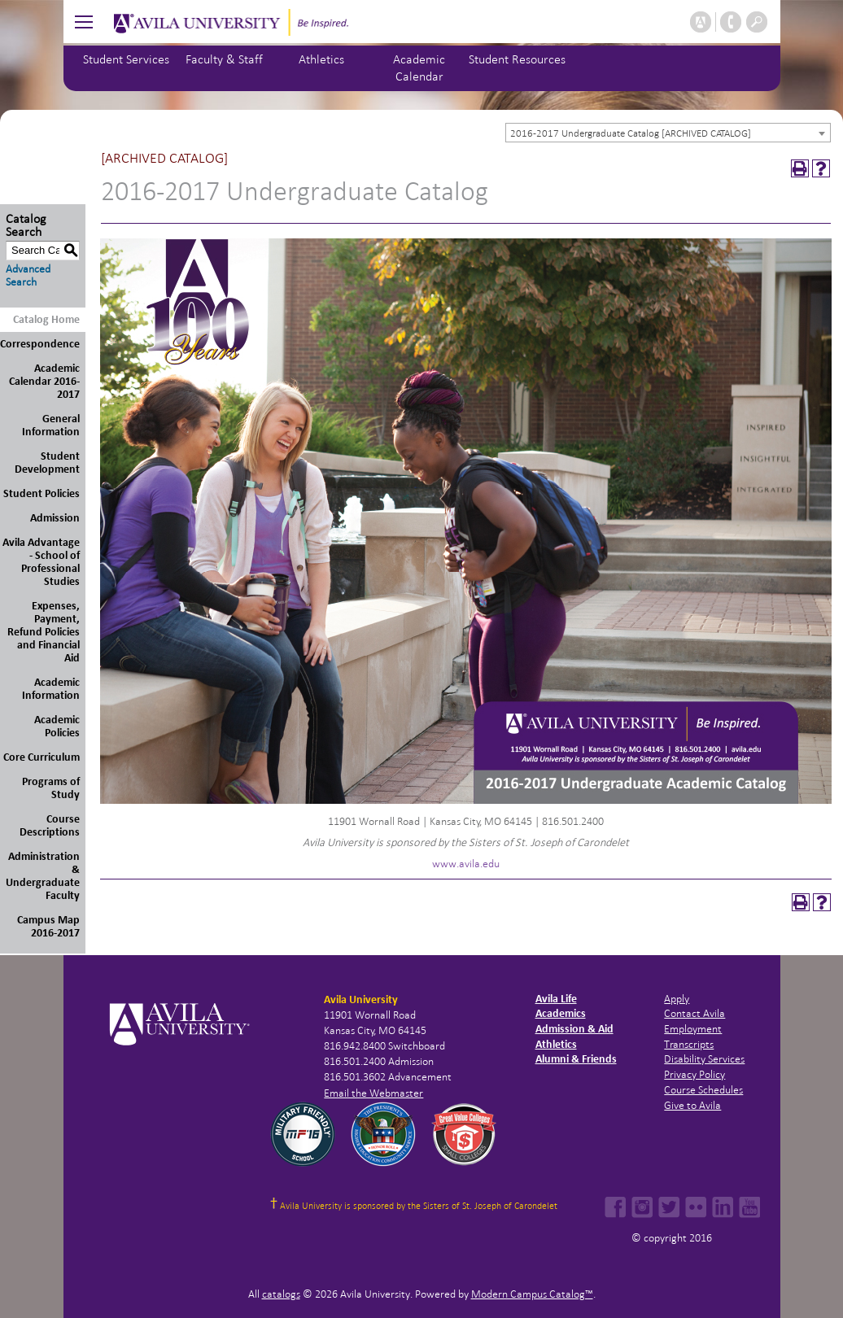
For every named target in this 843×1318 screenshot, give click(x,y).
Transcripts (689, 1044)
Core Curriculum (41, 757)
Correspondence (40, 344)
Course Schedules (703, 1090)
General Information (51, 425)
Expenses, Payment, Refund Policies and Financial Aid (43, 632)
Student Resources (517, 59)
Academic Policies (57, 726)
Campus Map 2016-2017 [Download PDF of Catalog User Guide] (48, 926)
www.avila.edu (466, 864)
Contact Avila (694, 1013)
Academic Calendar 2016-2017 (44, 381)
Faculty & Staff (224, 59)
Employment (693, 1029)
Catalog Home (46, 319)
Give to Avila (692, 1105)
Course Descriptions (50, 825)
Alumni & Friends (576, 1059)
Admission (55, 518)
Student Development (47, 462)
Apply (676, 999)
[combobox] (668, 132)
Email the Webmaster (373, 1093)
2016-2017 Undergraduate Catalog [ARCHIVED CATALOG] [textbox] (630, 133)
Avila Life (556, 999)
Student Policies (41, 493)
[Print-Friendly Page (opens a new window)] (800, 168)
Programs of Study (51, 788)
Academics (560, 1013)
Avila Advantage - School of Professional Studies (41, 561)
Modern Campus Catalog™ (532, 1294)
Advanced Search (28, 275)
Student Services (126, 59)
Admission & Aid (574, 1029)
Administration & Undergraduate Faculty (43, 875)
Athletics (321, 59)
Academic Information (51, 688)
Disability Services (704, 1059)
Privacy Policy (694, 1074)
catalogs (281, 1294)
